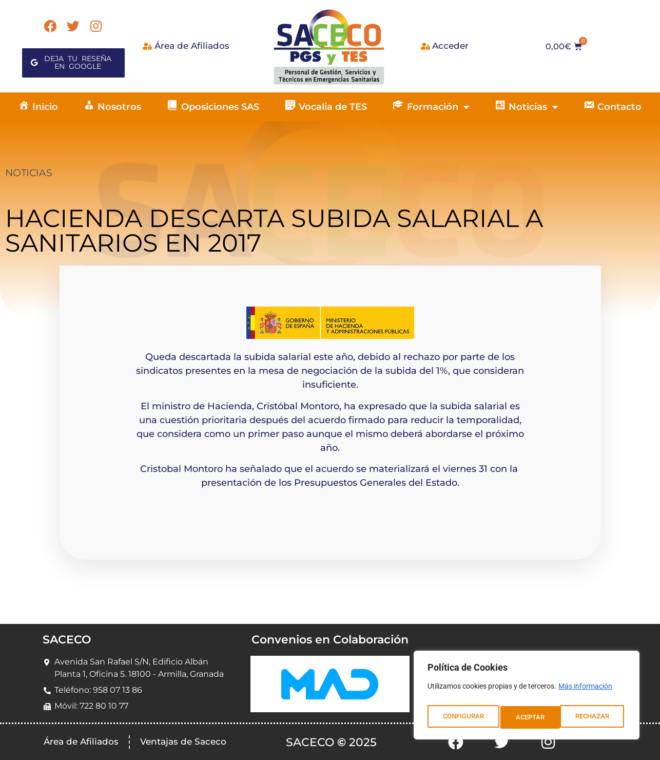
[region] (526, 697)
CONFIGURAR (462, 717)
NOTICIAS (28, 173)
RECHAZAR (533, 717)
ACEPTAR (597, 717)
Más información (585, 692)
